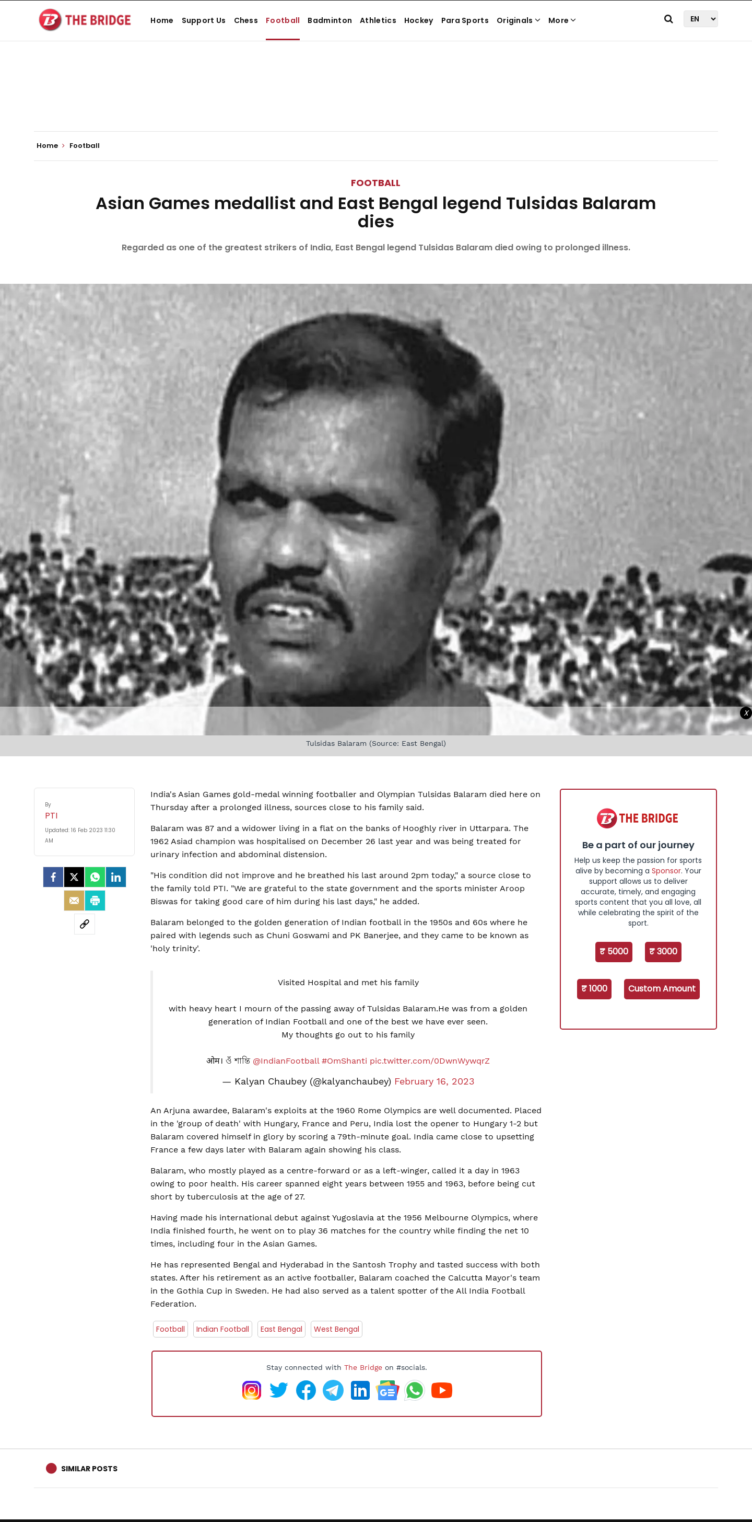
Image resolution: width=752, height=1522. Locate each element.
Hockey (418, 20)
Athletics (378, 20)
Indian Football (222, 1329)
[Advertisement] (376, 99)
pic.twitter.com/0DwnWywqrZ (430, 1061)
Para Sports (465, 20)
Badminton (330, 20)
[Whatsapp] (95, 877)
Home (161, 20)
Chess (246, 20)
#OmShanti (344, 1061)
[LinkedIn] (115, 877)
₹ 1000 (594, 989)
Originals (518, 20)
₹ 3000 (663, 952)
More (562, 20)
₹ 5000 (614, 952)
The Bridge (363, 1367)
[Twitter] (74, 877)
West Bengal (336, 1329)
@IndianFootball (286, 1061)
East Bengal (281, 1329)
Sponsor (666, 871)
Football (283, 20)
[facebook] (53, 877)
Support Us (204, 20)
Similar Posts (89, 1468)
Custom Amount (662, 989)
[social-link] (84, 924)
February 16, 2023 (434, 1081)
